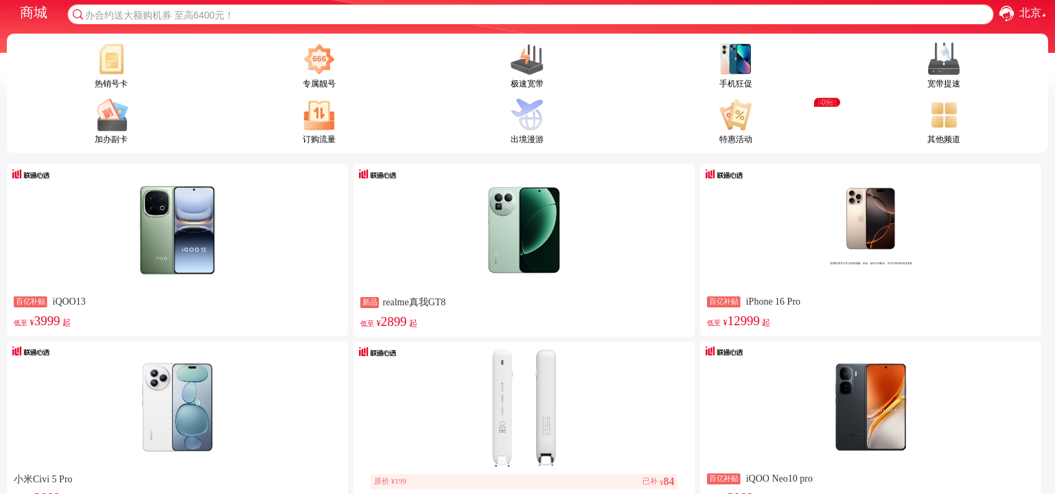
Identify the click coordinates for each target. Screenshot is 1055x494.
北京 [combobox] (1034, 13)
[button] (1006, 13)
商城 (33, 12)
